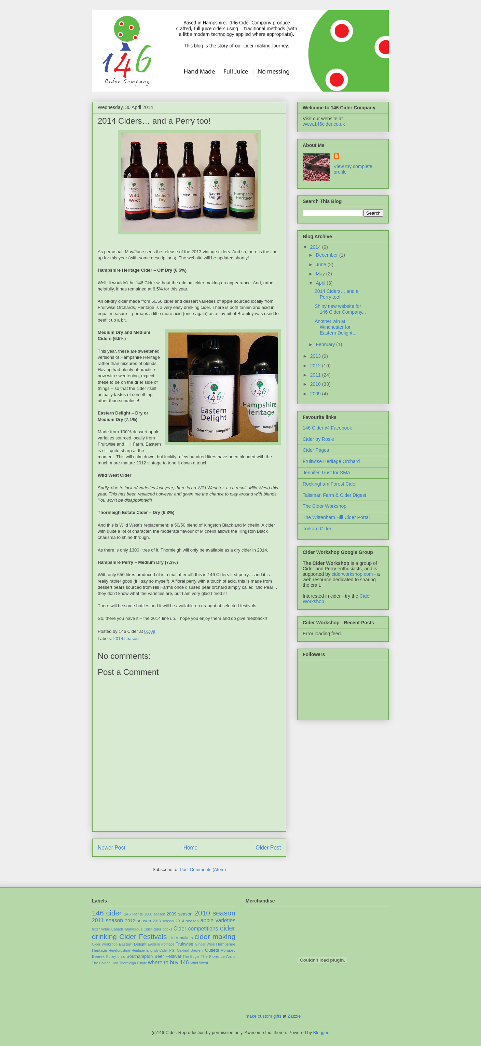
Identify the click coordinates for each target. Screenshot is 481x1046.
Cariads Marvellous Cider (131, 929)
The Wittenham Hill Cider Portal (336, 517)
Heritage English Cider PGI (154, 950)
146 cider (107, 913)
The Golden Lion (105, 963)
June (321, 264)
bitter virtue (101, 929)
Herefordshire (119, 950)
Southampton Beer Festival (153, 956)
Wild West (199, 963)
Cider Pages (316, 450)
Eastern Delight (133, 944)
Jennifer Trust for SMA (326, 472)
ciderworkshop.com (352, 574)
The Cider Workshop (324, 506)
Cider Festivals (143, 936)
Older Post (268, 848)
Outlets (212, 950)
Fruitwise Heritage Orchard (331, 461)
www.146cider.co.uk (324, 124)
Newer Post (111, 848)
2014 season (126, 638)
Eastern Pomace (161, 944)
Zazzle (294, 1016)
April (321, 283)
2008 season (154, 914)
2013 (316, 356)
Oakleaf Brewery (190, 950)
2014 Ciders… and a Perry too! (154, 120)
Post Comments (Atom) (203, 869)
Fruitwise (184, 944)
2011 (316, 375)
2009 (316, 393)
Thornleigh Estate (133, 963)
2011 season (107, 920)
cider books (162, 929)
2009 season (180, 913)
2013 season (163, 921)
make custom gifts (263, 1016)
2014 (316, 247)
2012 (316, 365)
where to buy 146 (168, 962)
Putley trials (115, 957)
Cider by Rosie (318, 439)
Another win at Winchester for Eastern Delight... (335, 327)
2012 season (138, 920)
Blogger (320, 1032)
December (327, 255)
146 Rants (133, 914)
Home (190, 848)
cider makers (181, 937)
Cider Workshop (105, 944)
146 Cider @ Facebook (327, 428)
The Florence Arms (218, 956)
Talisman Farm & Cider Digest (334, 495)
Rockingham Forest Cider (330, 484)
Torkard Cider (317, 528)
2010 (316, 384)
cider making (214, 936)
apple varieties (218, 920)
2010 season (215, 913)
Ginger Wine (205, 944)
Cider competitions (196, 929)
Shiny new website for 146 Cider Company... (340, 309)
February (326, 344)
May (321, 273)
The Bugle (191, 957)
